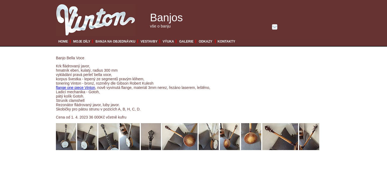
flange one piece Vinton (75, 87)
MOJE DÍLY (81, 41)
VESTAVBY (149, 41)
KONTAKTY (226, 41)
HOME (63, 41)
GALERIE (186, 41)
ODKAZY (205, 41)
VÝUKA (168, 41)
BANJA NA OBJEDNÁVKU (115, 41)
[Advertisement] (186, 171)
